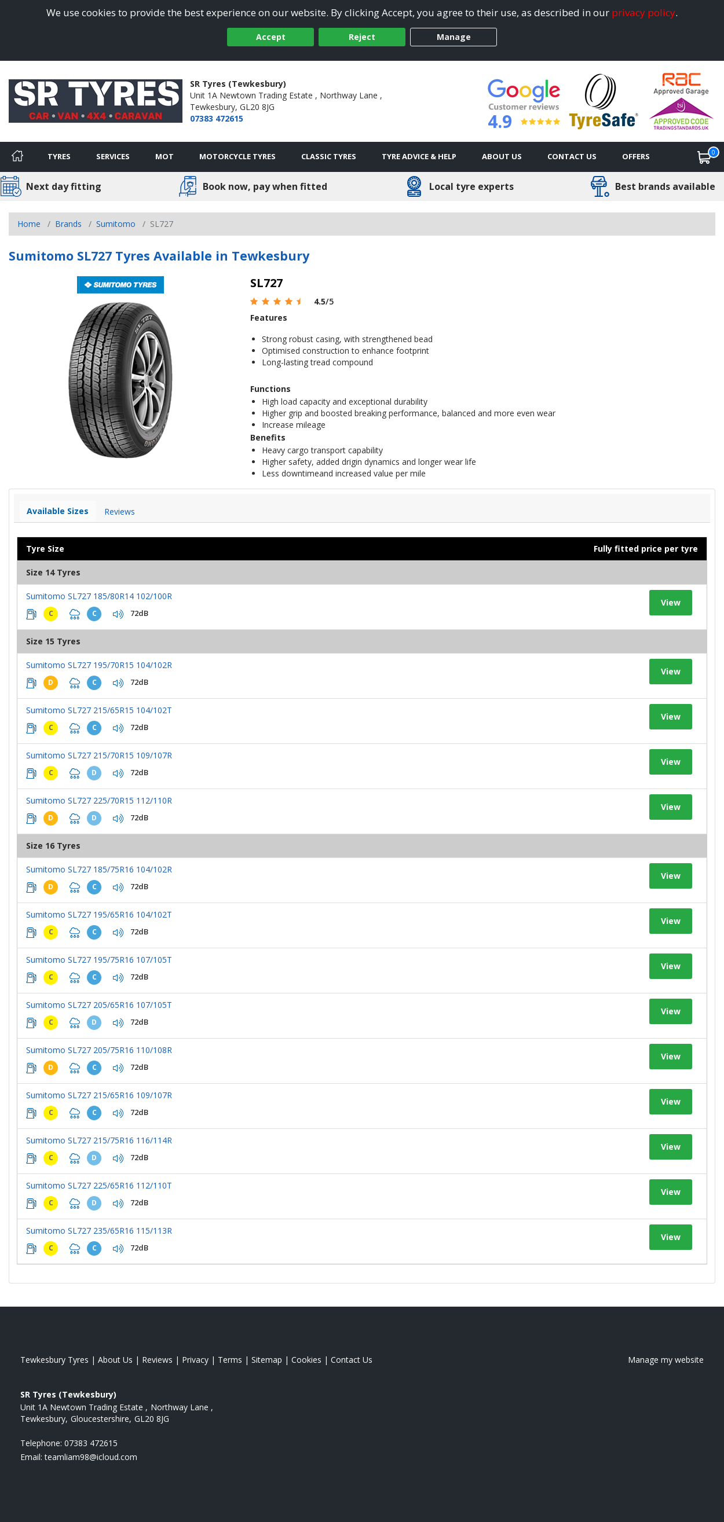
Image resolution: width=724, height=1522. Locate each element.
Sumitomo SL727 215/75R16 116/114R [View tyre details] (99, 1140)
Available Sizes (58, 510)
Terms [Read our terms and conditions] (230, 1359)
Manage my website (666, 1359)
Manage (454, 36)
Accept (271, 36)
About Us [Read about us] (115, 1359)
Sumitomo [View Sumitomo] (116, 223)
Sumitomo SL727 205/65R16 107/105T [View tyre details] (99, 1004)
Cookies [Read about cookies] (306, 1359)
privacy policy (643, 12)
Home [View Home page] (29, 223)
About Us (502, 156)
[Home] (17, 157)
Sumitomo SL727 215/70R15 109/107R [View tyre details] (99, 755)
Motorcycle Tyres (237, 156)
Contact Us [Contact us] (572, 156)
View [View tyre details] (671, 602)
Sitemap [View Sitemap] (266, 1359)
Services (113, 156)
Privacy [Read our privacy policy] (195, 1359)
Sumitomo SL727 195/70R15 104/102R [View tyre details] (99, 664)
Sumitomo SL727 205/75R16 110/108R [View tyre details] (99, 1049)
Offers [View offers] (636, 156)
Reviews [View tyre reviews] (119, 511)
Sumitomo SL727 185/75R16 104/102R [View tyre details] (99, 869)
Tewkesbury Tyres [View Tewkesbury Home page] (54, 1359)
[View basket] (704, 157)
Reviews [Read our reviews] (157, 1359)
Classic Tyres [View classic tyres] (328, 156)
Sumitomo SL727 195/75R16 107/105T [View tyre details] (99, 959)
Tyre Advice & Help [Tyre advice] (419, 156)
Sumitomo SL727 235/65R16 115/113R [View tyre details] (99, 1230)
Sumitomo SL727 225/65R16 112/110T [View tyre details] (99, 1185)
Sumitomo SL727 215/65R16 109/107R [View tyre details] (99, 1095)
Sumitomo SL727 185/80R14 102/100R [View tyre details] (99, 596)
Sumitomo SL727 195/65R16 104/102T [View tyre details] (99, 914)
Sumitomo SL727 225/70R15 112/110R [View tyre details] (99, 800)
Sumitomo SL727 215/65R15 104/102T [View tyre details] (99, 710)
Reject (362, 36)
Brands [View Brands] (68, 223)
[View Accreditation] (603, 100)
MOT (164, 156)
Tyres (59, 156)
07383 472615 (216, 118)
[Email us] (91, 1456)
